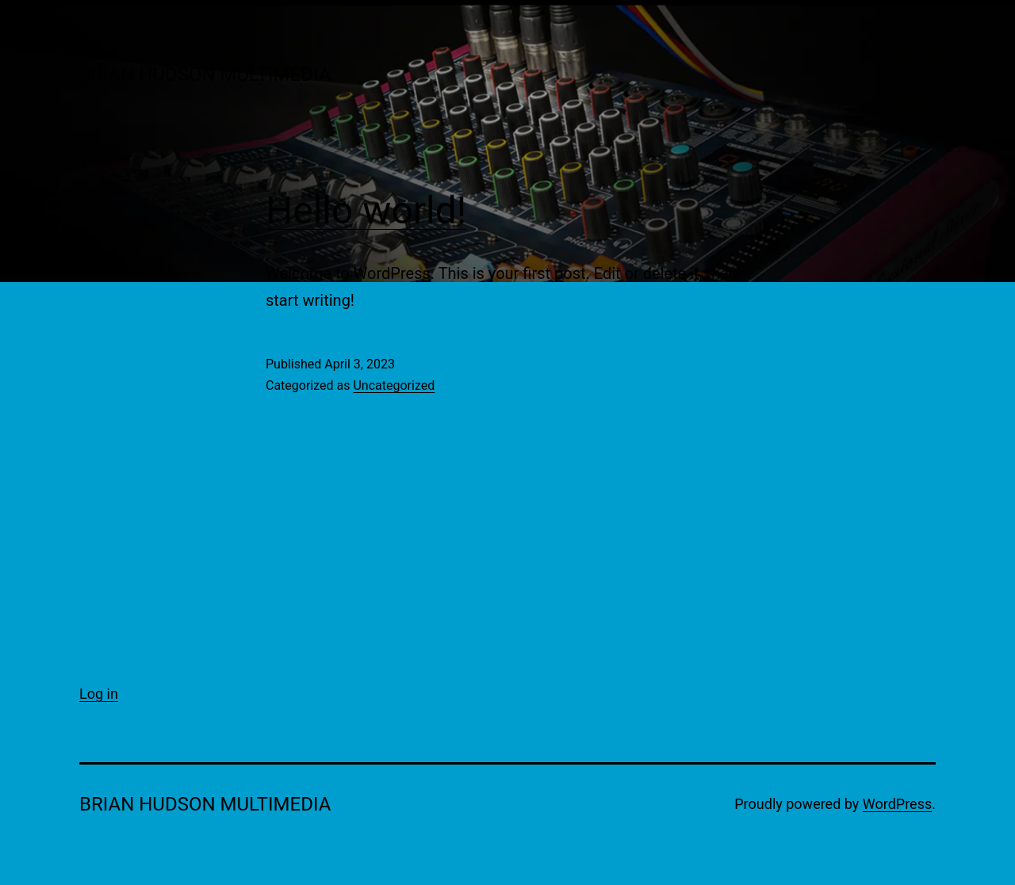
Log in (98, 693)
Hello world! (366, 210)
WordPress (897, 803)
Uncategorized (394, 385)
